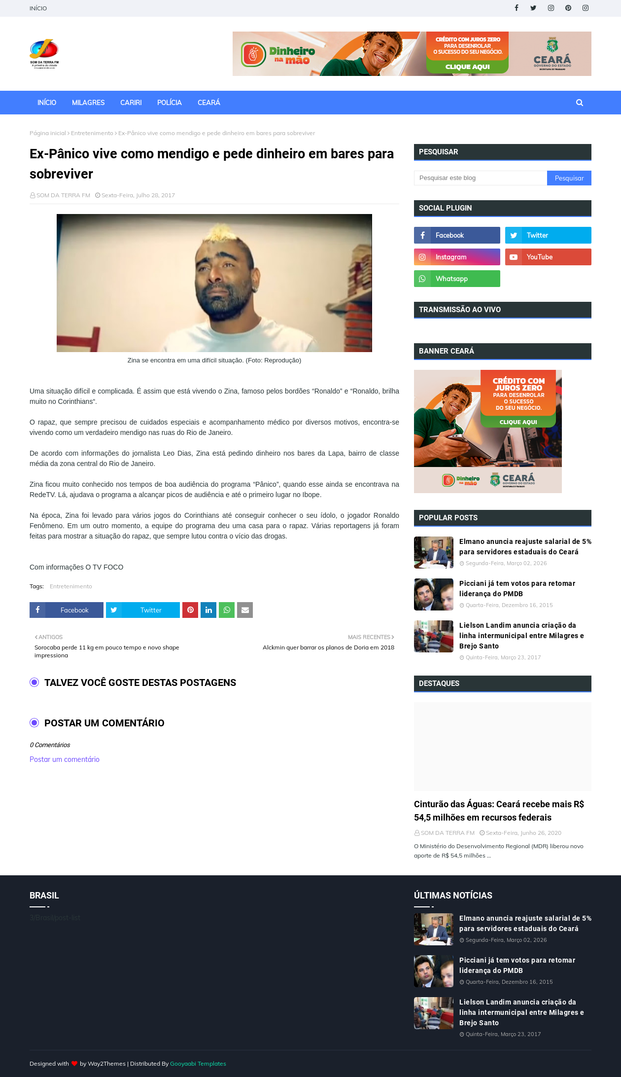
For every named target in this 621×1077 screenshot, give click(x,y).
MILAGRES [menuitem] (88, 103)
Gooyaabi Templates (198, 1063)
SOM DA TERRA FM (63, 195)
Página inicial (48, 133)
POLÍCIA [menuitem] (169, 103)
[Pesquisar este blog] (480, 178)
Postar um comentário (65, 759)
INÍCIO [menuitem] (46, 103)
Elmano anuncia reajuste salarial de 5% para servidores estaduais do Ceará (525, 547)
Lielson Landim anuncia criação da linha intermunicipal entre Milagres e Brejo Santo (522, 635)
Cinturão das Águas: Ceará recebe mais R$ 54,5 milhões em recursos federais (499, 811)
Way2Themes (107, 1063)
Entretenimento (92, 133)
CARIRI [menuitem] (130, 103)
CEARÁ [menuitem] (209, 103)
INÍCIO (38, 8)
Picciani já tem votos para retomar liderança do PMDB (517, 588)
